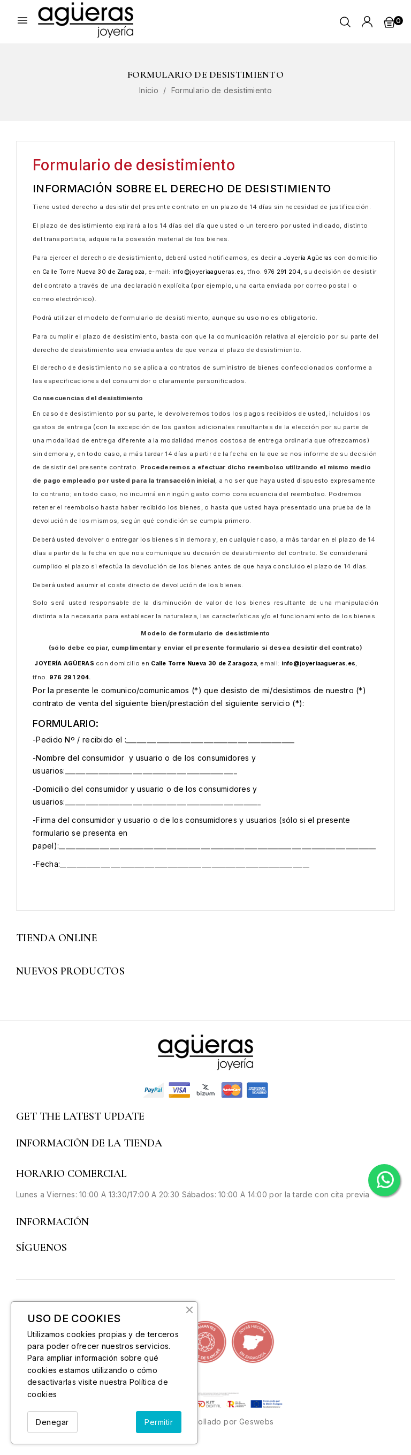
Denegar (52, 1422)
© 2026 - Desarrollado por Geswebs (205, 1421)
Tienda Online (56, 938)
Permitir (158, 1422)
